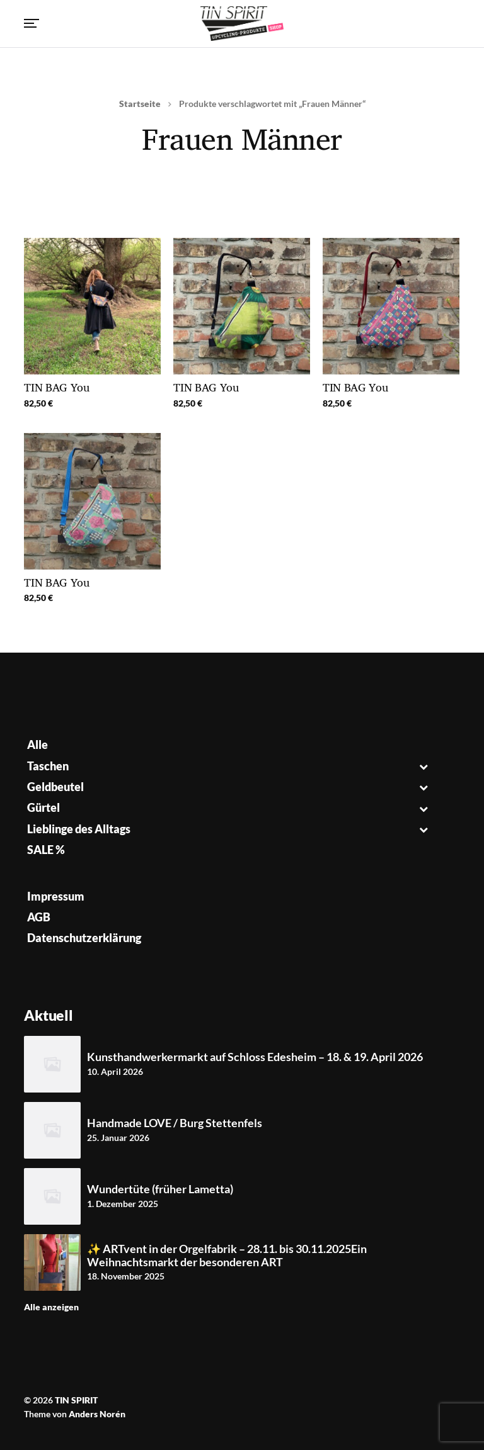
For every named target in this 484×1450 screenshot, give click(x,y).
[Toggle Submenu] (424, 766)
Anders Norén (97, 1413)
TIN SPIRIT (76, 1400)
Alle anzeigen (51, 1306)
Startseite (140, 103)
